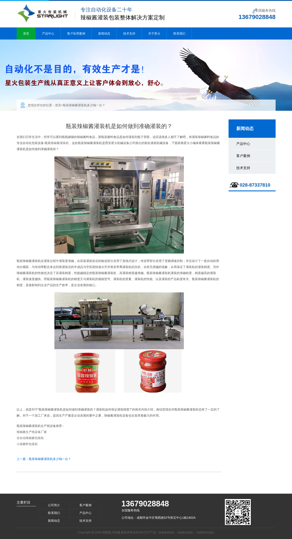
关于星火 (154, 33)
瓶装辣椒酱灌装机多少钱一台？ (50, 459)
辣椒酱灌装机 (60, 143)
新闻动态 (104, 33)
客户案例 (243, 156)
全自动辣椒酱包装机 (30, 438)
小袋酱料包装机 (27, 444)
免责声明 (138, 532)
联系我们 (179, 33)
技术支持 (129, 33)
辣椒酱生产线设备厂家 (32, 432)
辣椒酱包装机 (185, 532)
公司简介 (54, 505)
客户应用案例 (76, 33)
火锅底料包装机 (205, 532)
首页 (26, 33)
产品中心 (48, 33)
